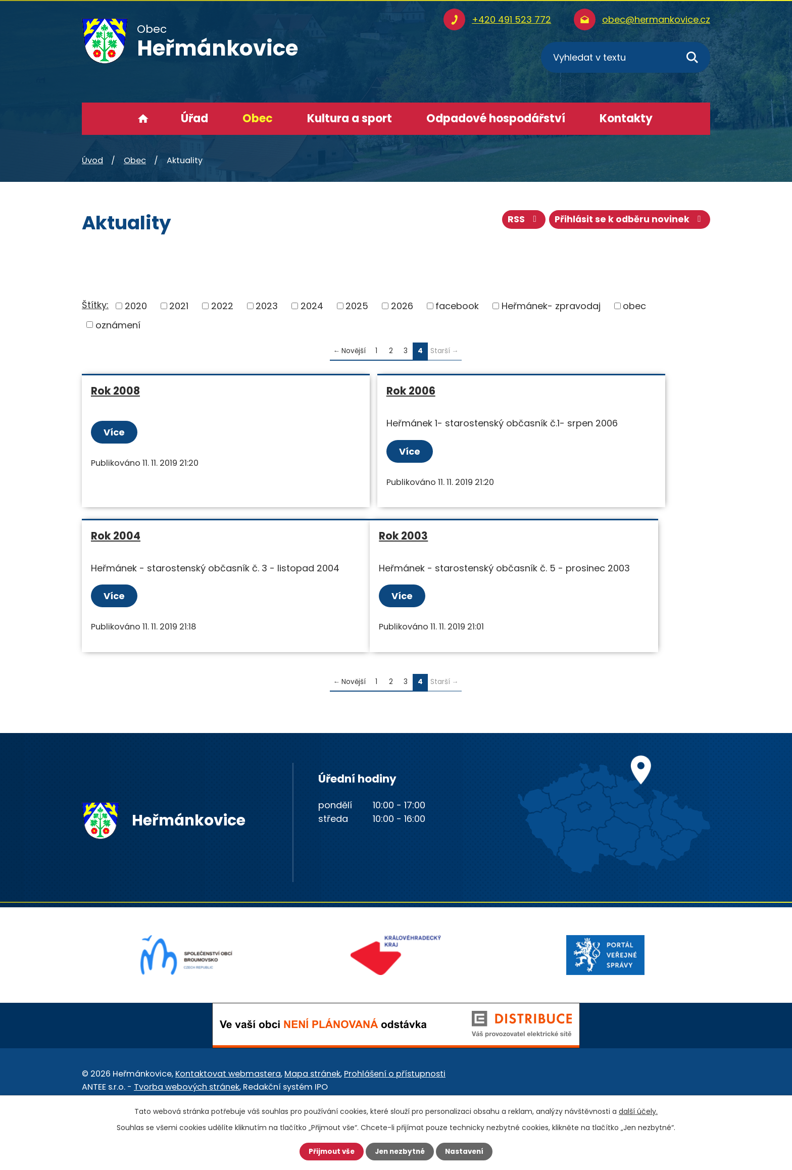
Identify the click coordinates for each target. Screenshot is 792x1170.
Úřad (194, 118)
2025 (356, 306)
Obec (257, 118)
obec (634, 306)
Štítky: (95, 305)
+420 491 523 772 (511, 19)
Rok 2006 (327, 390)
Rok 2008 (115, 390)
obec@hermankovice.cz (656, 19)
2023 (267, 306)
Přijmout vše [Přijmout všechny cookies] (329, 1151)
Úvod (143, 119)
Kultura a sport (349, 118)
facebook (457, 306)
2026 (402, 306)
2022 (222, 306)
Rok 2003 (115, 562)
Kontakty (626, 118)
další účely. (638, 1111)
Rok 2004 (539, 390)
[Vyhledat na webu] (625, 57)
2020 (136, 306)
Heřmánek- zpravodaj (551, 306)
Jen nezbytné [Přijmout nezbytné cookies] (399, 1151)
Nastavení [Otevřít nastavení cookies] (467, 1151)
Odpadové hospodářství (495, 118)
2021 (178, 306)
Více (115, 432)
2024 (312, 306)
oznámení (117, 324)
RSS (520, 221)
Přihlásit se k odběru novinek (628, 221)
